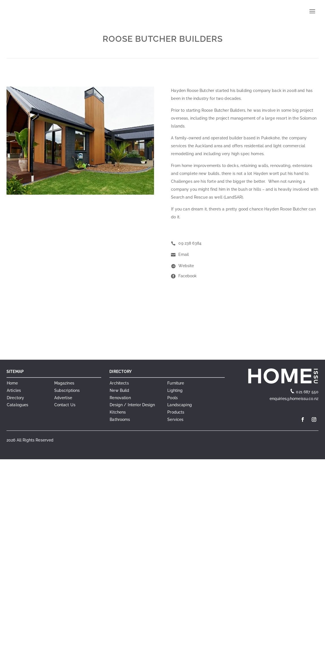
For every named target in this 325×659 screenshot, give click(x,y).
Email (183, 254)
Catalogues (17, 405)
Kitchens (118, 412)
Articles (14, 390)
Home (12, 383)
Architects (119, 383)
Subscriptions (67, 390)
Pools (172, 398)
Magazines (64, 383)
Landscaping (179, 405)
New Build (119, 390)
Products (175, 412)
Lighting (175, 390)
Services (175, 419)
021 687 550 (307, 392)
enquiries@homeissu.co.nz (293, 398)
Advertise (63, 398)
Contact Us (64, 405)
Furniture (175, 383)
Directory (15, 398)
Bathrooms (120, 419)
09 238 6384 (189, 243)
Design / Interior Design (132, 405)
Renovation (120, 398)
